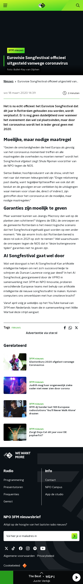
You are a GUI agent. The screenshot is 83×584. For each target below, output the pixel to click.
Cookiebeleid (12, 565)
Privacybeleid (45, 555)
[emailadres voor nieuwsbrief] (41, 536)
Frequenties (11, 494)
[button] (76, 577)
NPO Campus (53, 487)
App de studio (54, 494)
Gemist (8, 501)
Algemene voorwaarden (19, 555)
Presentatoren (13, 487)
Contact (50, 480)
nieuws (16, 327)
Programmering (14, 480)
